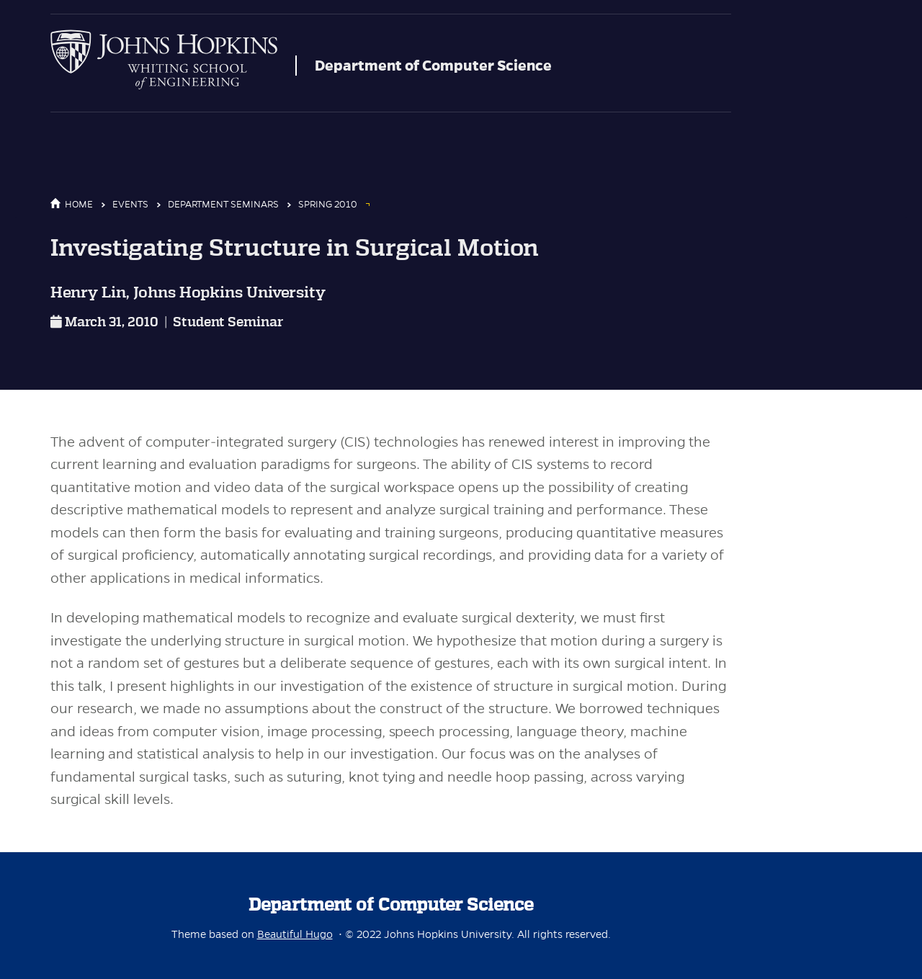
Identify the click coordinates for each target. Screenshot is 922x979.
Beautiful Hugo (295, 934)
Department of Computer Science (433, 65)
